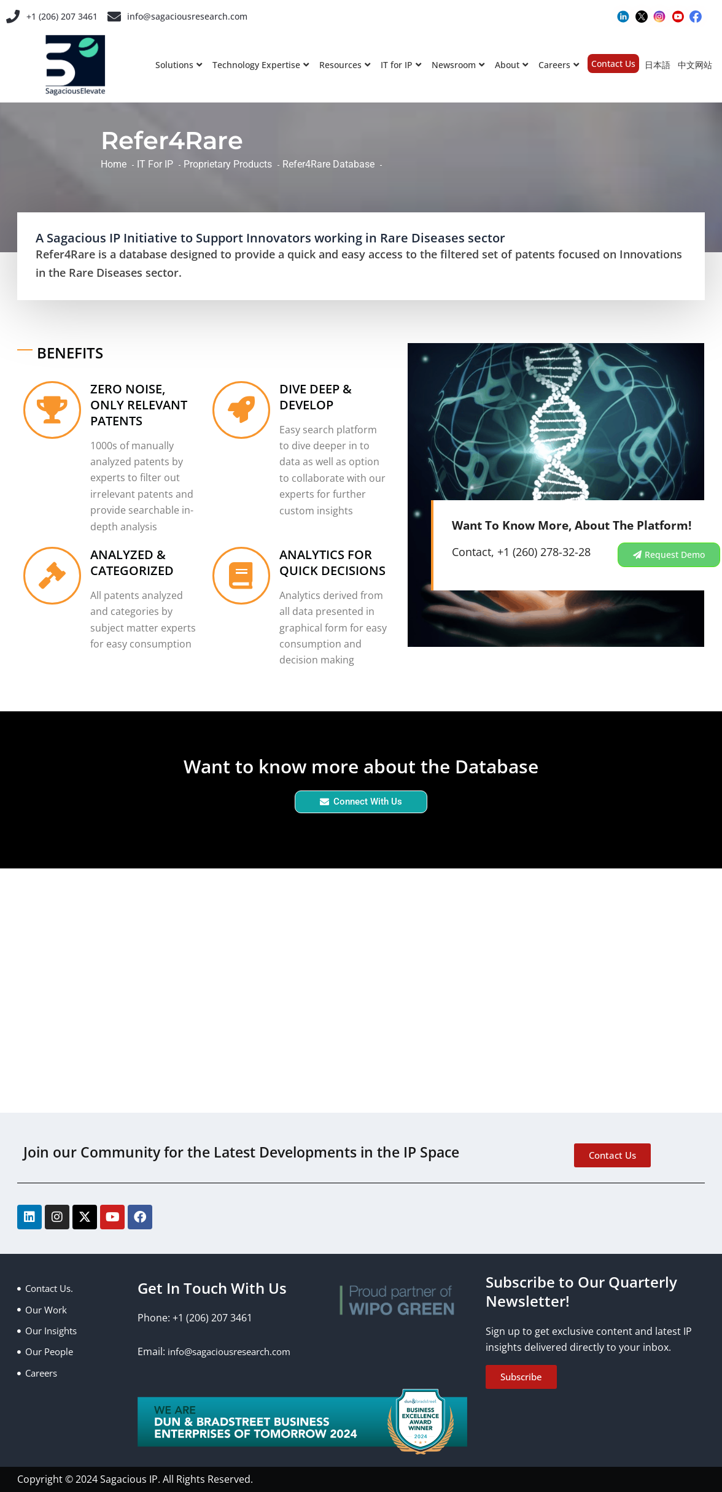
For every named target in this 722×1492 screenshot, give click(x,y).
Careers (558, 65)
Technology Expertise (260, 65)
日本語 (657, 65)
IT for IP (401, 65)
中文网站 (695, 65)
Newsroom (458, 65)
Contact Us (613, 63)
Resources (344, 65)
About (511, 65)
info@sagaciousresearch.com (199, 16)
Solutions (178, 65)
